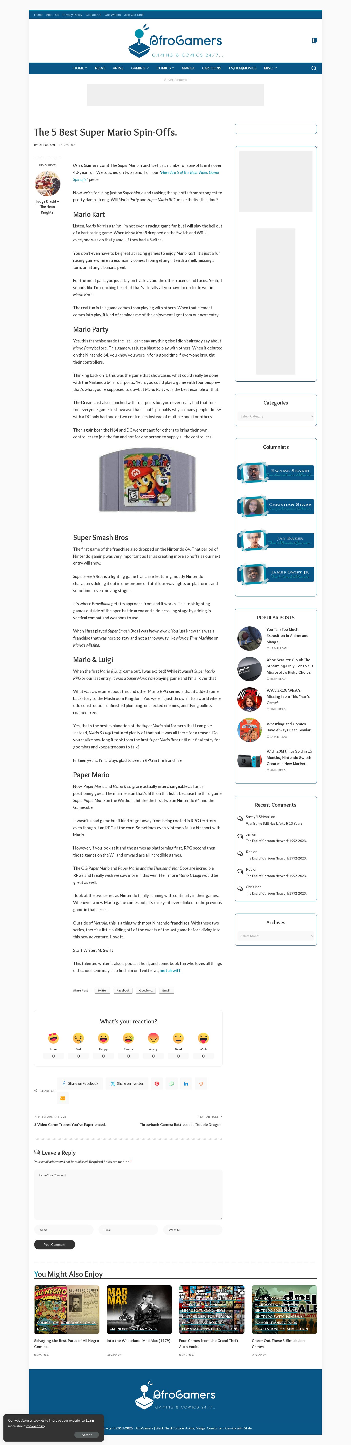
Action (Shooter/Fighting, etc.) (211, 1299)
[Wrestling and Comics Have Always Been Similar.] (249, 736)
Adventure (192, 1305)
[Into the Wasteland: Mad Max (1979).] (139, 1309)
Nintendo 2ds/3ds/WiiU (276, 1311)
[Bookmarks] (314, 41)
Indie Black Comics (78, 1323)
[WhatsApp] (172, 1083)
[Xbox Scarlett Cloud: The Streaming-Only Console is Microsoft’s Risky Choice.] (249, 672)
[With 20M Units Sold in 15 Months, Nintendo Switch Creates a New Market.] (249, 767)
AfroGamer (48, 144)
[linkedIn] (186, 1083)
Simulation (297, 1329)
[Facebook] (80, 1083)
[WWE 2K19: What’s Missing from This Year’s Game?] (249, 706)
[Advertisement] (175, 95)
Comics (43, 1323)
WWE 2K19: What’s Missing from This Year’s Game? (288, 702)
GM (55, 1323)
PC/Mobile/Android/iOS (203, 1323)
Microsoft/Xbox (197, 1311)
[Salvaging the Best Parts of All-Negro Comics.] (66, 1309)
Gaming (212, 1305)
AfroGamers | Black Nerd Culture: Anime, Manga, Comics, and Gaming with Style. (194, 1429)
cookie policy (61, 1425)
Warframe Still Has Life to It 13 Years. (274, 829)
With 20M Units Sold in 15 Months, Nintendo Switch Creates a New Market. (290, 763)
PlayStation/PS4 (197, 1329)
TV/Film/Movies (143, 1329)
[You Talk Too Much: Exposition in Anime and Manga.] (249, 638)
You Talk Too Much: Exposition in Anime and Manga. (288, 635)
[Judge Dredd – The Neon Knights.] (47, 183)
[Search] (314, 68)
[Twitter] (127, 1083)
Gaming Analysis (286, 1299)
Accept (60, 1434)
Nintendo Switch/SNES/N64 (207, 1317)
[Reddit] (201, 1083)
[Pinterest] (157, 1083)
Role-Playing (226, 1329)
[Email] (63, 1098)
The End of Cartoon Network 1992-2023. (276, 847)
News (42, 1329)
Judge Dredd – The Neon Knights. (47, 207)
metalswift (170, 970)
